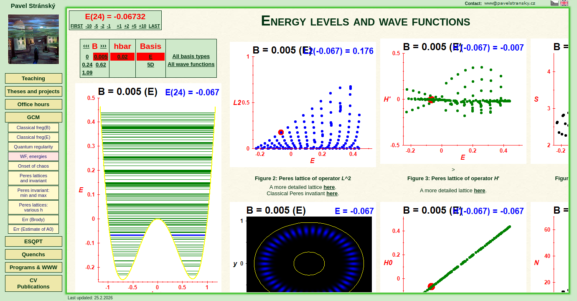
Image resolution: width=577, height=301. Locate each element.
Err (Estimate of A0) (33, 229)
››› (103, 45)
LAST (154, 26)
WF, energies (33, 156)
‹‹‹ (86, 45)
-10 (89, 26)
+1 (119, 26)
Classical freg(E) (34, 137)
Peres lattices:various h (33, 207)
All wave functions (191, 64)
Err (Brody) (33, 219)
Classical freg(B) (34, 127)
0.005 (100, 57)
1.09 (87, 72)
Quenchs (33, 254)
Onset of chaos (33, 165)
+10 (142, 26)
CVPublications (33, 283)
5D (150, 64)
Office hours (34, 104)
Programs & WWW (33, 267)
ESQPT (33, 241)
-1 (109, 26)
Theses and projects (33, 91)
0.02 (122, 57)
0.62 (101, 64)
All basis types (191, 56)
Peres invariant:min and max (33, 193)
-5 (96, 26)
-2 (102, 26)
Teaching (33, 78)
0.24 (87, 64)
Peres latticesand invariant (33, 178)
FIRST (77, 26)
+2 (126, 26)
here (329, 187)
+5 (134, 26)
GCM (33, 117)
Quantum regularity (33, 146)
